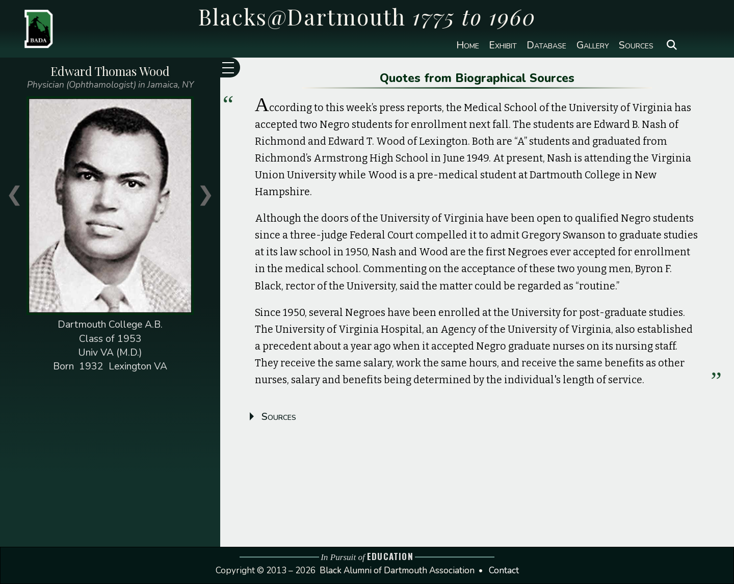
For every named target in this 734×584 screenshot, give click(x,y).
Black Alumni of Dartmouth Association (397, 570)
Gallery (592, 45)
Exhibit (503, 45)
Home (467, 45)
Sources (636, 45)
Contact (504, 570)
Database (546, 45)
